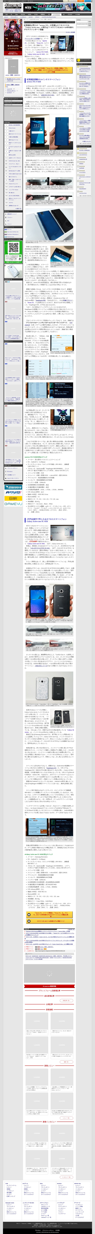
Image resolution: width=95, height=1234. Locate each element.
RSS (5, 1)
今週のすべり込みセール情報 (15, 151)
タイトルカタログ (29, 1194)
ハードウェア (56, 14)
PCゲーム (9, 229)
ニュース (9, 88)
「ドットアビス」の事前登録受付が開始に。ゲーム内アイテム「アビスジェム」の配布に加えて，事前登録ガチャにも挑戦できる (85, 122)
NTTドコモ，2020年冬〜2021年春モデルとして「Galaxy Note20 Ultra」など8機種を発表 (49, 944)
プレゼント (9, 217)
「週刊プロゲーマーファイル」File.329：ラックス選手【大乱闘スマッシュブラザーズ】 (62, 1055)
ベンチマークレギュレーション (49, 16)
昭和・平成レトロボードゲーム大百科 (15, 180)
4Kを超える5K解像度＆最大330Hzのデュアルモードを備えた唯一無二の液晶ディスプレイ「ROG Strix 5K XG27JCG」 (62, 1112)
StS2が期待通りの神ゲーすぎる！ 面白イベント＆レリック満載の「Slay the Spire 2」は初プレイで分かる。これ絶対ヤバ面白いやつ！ (13, 379)
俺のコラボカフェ (13, 176)
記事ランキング (11, 1196)
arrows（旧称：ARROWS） (13, 75)
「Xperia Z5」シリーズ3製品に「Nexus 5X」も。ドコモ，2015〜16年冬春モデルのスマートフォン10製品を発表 (50, 914)
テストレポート (14, 16)
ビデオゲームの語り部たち (15, 186)
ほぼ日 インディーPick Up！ (15, 157)
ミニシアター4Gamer (13, 189)
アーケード (77, 1202)
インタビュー (23, 16)
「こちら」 (55, 1225)
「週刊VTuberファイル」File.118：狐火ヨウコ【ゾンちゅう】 (61, 1031)
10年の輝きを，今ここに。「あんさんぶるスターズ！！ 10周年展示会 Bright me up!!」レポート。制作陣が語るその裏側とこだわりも (13, 461)
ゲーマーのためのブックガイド (15, 167)
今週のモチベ (12, 131)
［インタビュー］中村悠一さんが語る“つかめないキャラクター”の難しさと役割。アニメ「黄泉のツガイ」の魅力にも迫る (13, 421)
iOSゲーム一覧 (45, 1215)
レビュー (6, 16)
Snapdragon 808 (40, 300)
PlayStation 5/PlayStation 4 (12, 234)
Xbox (16, 14)
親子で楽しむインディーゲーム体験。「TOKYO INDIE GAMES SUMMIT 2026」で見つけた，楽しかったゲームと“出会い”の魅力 (13, 317)
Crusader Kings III (83, 159)
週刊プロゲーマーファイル (15, 134)
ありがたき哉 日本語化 (14, 195)
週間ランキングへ (87, 141)
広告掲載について (11, 474)
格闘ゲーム (78, 1208)
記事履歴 (81, 0)
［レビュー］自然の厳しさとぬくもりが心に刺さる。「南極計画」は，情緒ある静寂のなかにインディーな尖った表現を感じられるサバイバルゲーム (13, 399)
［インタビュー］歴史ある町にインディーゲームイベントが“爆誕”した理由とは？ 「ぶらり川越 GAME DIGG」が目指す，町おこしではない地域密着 (62, 1171)
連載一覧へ (19, 208)
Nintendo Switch (10, 236)
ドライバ (37, 16)
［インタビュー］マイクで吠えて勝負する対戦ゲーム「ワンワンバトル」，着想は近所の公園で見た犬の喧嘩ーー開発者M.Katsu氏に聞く (13, 441)
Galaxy (42, 949)
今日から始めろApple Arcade (15, 173)
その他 (77, 1215)
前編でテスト (67, 300)
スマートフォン (29, 959)
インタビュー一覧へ (66, 1177)
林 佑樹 (38, 959)
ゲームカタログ (79, 1217)
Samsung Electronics (67, 957)
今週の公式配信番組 (13, 136)
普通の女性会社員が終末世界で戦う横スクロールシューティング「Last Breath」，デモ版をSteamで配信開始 (85, 77)
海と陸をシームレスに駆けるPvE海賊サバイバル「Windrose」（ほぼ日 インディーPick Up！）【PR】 (37, 1056)
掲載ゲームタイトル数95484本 (13, 9)
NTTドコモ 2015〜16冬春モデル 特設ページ (50, 921)
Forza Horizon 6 (82, 188)
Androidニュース (45, 1206)
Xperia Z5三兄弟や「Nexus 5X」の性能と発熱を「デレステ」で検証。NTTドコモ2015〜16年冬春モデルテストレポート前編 (50, 70)
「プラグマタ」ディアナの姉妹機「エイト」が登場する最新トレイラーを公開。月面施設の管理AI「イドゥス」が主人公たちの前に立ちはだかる (85, 114)
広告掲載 (57, 1230)
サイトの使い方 (22, 1)
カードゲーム (79, 1210)
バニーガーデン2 (83, 154)
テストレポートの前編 (32, 38)
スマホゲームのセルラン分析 (15, 147)
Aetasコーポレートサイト (13, 478)
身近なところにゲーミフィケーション (15, 199)
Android (27, 325)
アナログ (70, 14)
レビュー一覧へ (66, 1118)
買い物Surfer (11, 192)
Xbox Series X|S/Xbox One (12, 231)
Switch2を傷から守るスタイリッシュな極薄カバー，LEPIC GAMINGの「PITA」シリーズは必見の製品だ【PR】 (13, 297)
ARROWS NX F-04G (47, 95)
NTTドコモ (28, 956)
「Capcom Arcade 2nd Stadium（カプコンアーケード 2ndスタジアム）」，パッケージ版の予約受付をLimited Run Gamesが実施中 (85, 70)
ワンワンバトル (82, 193)
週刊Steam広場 (12, 154)
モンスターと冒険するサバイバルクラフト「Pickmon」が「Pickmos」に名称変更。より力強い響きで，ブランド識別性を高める (85, 85)
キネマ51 (11, 202)
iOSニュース (44, 1204)
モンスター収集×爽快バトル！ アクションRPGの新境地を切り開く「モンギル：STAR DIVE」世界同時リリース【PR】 (85, 137)
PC (11, 14)
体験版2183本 (17, 11)
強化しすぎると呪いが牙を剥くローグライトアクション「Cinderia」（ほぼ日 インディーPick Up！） (37, 1032)
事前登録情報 (44, 1208)
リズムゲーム (79, 1213)
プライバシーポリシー (12, 468)
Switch (29, 14)
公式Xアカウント (12, 1)
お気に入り (73, 0)
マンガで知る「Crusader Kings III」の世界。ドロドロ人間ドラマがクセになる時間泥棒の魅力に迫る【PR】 (13, 337)
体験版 (8, 1189)
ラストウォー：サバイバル (85, 177)
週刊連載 (9, 1192)
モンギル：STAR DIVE (84, 150)
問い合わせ (30, 1)
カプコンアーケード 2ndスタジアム (84, 183)
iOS (71, 322)
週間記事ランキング (12, 214)
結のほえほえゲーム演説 (14, 170)
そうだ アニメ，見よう (14, 163)
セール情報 (44, 1210)
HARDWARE (35, 956)
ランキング (87, 0)
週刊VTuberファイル (13, 139)
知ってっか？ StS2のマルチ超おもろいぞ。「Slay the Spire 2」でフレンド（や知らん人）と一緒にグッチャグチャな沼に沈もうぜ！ (13, 359)
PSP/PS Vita (77, 1183)
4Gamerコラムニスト (13, 183)
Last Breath (81, 167)
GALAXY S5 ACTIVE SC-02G (40, 548)
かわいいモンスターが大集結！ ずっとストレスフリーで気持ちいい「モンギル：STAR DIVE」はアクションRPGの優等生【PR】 (85, 107)
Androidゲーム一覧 (46, 1217)
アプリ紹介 (44, 1212)
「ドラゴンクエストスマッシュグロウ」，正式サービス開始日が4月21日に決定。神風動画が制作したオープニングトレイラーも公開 (85, 92)
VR (49, 14)
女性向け (43, 14)
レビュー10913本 (9, 11)
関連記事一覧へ (71, 929)
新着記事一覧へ (66, 1000)
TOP (6, 14)
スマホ (36, 14)
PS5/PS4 (23, 14)
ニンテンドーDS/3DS (28, 1202)
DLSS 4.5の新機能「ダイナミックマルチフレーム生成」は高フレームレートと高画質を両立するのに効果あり (37, 1088)
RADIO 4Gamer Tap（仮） (14, 160)
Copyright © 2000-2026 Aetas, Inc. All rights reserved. (47, 1232)
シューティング (79, 1212)
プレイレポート (45, 1187)
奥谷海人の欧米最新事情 (14, 125)
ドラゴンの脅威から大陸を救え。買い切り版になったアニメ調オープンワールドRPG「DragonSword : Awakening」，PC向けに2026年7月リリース (85, 99)
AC (64, 14)
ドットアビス (82, 172)
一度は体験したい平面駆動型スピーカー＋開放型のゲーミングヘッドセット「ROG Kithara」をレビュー (62, 1088)
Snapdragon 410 (51, 768)
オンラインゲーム (11, 1185)
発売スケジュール (29, 1192)
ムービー (31, 16)
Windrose (81, 163)
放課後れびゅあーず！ (14, 205)
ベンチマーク (62, 1213)
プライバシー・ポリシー (48, 1230)
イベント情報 (79, 1206)
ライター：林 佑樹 (70, 32)
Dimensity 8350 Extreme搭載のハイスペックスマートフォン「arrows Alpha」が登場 (48, 931)
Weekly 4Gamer (12, 128)
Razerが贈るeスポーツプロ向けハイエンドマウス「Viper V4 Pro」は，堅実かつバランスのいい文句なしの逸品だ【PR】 (37, 1112)
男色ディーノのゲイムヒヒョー (15, 143)
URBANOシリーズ (41, 666)
